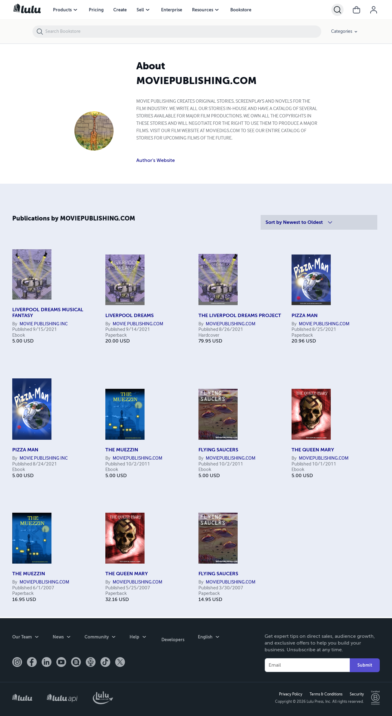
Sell (140, 9)
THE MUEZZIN (121, 450)
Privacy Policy (289, 693)
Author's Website (155, 160)
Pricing (96, 9)
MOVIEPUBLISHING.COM (230, 324)
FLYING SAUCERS (218, 450)
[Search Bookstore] (183, 31)
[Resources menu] (217, 9)
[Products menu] (75, 9)
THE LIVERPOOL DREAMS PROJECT (239, 315)
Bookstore (240, 9)
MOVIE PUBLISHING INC (44, 324)
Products (62, 9)
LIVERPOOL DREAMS (129, 315)
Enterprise (171, 9)
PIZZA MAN (305, 315)
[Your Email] (307, 664)
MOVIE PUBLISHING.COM (138, 324)
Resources (202, 9)
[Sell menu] (147, 9)
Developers (171, 636)
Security (356, 693)
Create (120, 9)
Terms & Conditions (324, 693)
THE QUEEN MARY (313, 450)
